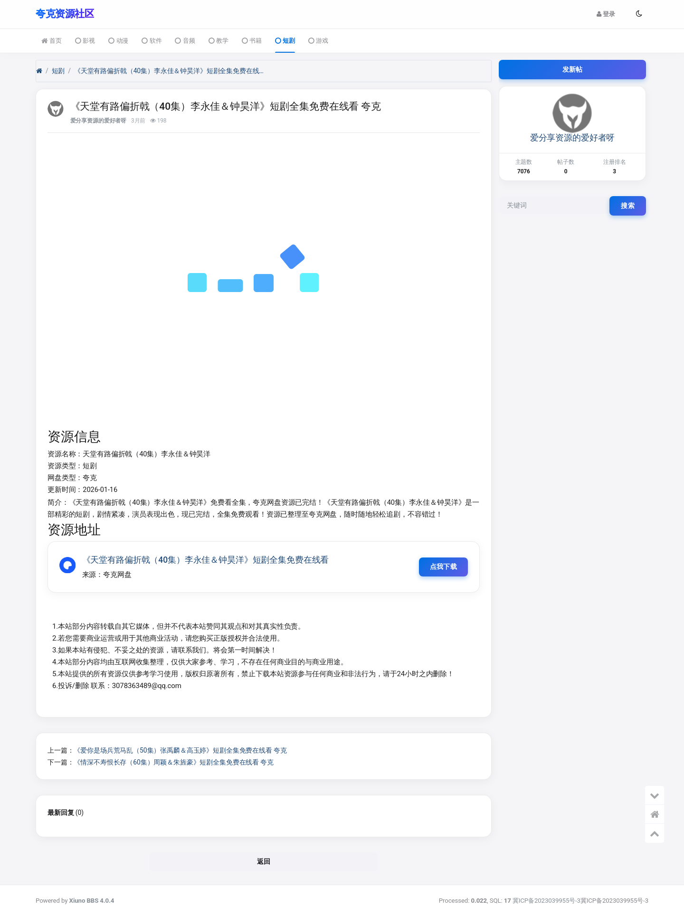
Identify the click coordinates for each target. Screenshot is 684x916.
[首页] (39, 70)
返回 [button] (264, 861)
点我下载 (442, 566)
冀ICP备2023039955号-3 (546, 900)
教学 (218, 41)
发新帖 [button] (572, 69)
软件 (152, 41)
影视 (85, 41)
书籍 (252, 41)
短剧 (285, 41)
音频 (185, 41)
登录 (606, 14)
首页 (51, 41)
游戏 (318, 41)
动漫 (118, 41)
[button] (638, 13)
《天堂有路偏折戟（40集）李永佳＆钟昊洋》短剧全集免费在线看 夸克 (169, 70)
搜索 (628, 205)
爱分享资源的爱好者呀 (98, 120)
